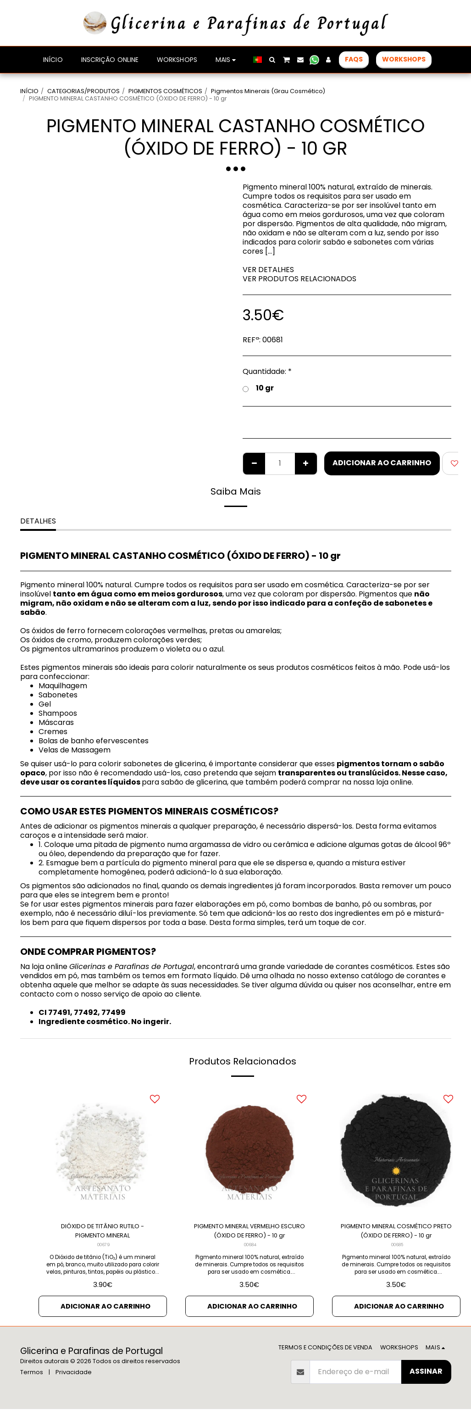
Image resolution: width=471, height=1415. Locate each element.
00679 (103, 1249)
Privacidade (73, 1378)
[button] (272, 59)
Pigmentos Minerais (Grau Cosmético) (268, 91)
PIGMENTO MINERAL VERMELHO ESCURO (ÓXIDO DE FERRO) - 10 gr (249, 1233)
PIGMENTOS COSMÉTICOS (165, 91)
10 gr (258, 388)
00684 (250, 1249)
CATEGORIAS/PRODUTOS (83, 91)
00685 (397, 1249)
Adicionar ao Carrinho (381, 462)
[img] (103, 1150)
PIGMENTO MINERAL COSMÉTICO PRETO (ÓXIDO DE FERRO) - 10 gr (396, 1233)
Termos (31, 1378)
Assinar (426, 1377)
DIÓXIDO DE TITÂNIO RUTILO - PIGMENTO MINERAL (102, 1232)
